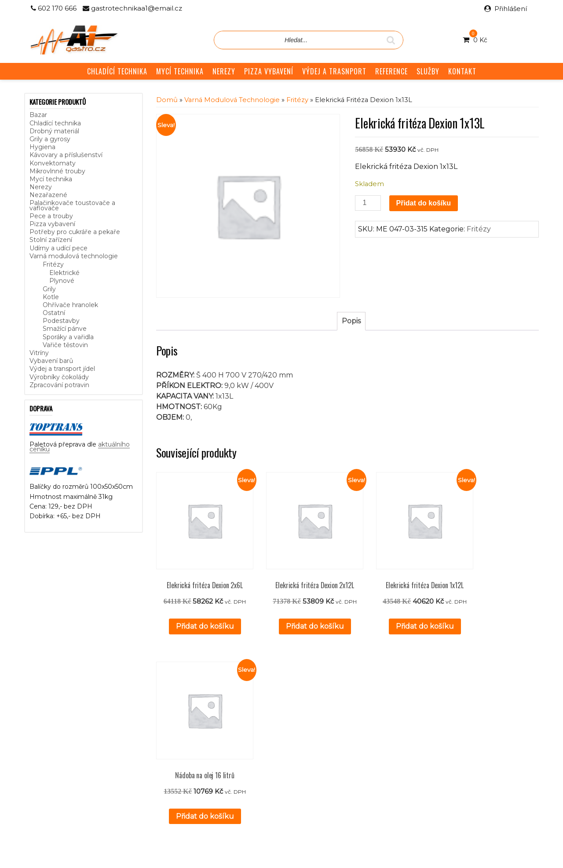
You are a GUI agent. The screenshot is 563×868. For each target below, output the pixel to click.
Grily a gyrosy (49, 139)
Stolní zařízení (50, 240)
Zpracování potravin (59, 385)
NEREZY (223, 71)
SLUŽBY (428, 71)
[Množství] (367, 203)
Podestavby (61, 321)
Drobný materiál (54, 131)
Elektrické (64, 273)
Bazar (38, 115)
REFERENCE (391, 71)
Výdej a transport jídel (62, 369)
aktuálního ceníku (119, 743)
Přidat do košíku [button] (198, 613)
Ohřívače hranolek (70, 305)
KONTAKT (462, 71)
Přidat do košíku (423, 203)
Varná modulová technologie (73, 256)
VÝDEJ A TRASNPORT (334, 71)
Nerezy (40, 187)
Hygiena (42, 147)
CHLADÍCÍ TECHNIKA (117, 71)
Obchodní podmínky (231, 736)
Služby (210, 717)
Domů (167, 100)
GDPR (210, 746)
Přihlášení (510, 8)
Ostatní (54, 313)
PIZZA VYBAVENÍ (268, 71)
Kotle (51, 297)
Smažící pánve (65, 329)
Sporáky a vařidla (68, 337)
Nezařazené (48, 195)
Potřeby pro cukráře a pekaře (74, 232)
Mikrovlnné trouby (57, 171)
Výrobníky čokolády (59, 377)
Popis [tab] (351, 321)
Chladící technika (55, 123)
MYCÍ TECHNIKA (180, 71)
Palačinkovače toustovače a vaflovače (72, 205)
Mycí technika (50, 179)
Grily (49, 289)
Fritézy (53, 264)
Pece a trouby (51, 216)
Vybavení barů (51, 361)
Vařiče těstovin (65, 345)
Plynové (61, 281)
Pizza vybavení (52, 224)
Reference (216, 726)
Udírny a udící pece (58, 248)
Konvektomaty (52, 163)
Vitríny (39, 353)
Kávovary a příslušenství (65, 155)
